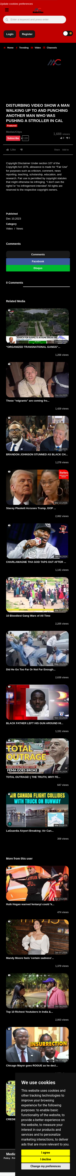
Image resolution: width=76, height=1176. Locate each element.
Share (57, 150)
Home (9, 47)
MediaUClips (14, 131)
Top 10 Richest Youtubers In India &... (29, 1011)
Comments (38, 254)
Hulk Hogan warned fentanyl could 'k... (30, 904)
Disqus (38, 268)
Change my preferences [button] (45, 1166)
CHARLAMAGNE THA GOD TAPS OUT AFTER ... (36, 561)
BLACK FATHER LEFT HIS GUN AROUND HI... (34, 723)
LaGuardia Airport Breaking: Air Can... (30, 830)
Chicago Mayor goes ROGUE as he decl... (32, 1065)
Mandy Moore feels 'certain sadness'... (30, 958)
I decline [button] (45, 1159)
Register (27, 34)
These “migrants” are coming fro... (27, 400)
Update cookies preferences (16, 3)
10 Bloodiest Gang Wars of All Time (28, 615)
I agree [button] (45, 1152)
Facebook (38, 261)
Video (36, 47)
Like (11, 149)
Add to (65, 150)
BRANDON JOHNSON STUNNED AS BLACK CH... (37, 454)
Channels (50, 47)
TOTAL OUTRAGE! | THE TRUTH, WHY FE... (33, 777)
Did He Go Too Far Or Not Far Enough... (31, 669)
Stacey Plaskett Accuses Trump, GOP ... (31, 508)
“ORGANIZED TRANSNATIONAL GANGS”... (33, 346)
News (19, 228)
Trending (22, 47)
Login (9, 34)
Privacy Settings (9, 1174)
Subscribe (13, 138)
